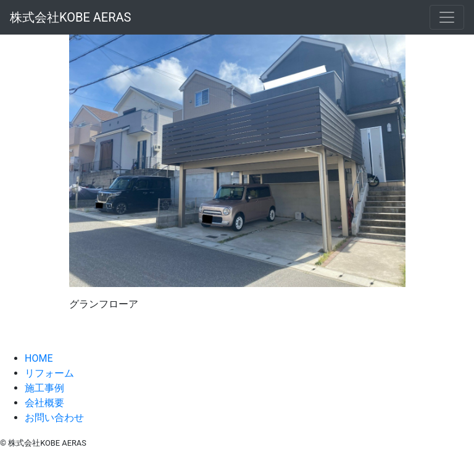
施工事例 (44, 388)
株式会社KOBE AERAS (70, 17)
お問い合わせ (54, 417)
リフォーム (49, 373)
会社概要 (44, 403)
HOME (38, 358)
